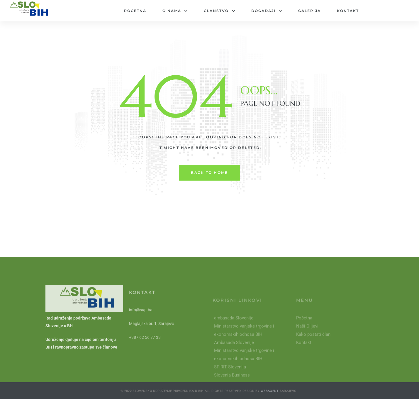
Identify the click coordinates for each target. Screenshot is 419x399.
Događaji (266, 11)
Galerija (309, 11)
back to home (209, 172)
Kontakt (348, 11)
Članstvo (219, 11)
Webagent (270, 396)
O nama (175, 11)
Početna (135, 11)
